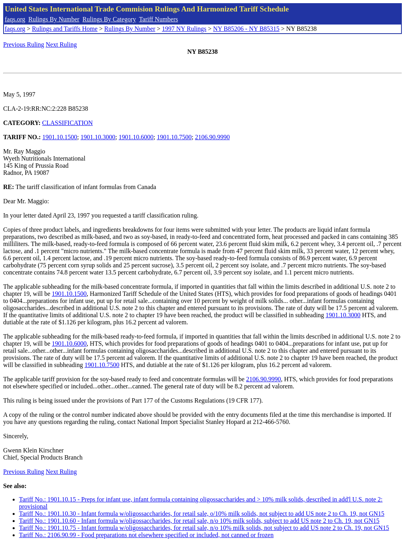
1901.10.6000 (136, 137)
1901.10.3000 (98, 137)
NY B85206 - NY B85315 (246, 28)
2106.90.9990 (212, 137)
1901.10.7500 (174, 137)
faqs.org (15, 19)
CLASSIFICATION (67, 122)
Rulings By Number (53, 19)
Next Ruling (61, 44)
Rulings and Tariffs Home (65, 28)
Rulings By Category (109, 19)
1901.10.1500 (59, 137)
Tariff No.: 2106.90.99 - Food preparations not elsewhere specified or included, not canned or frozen (146, 535)
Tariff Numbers (158, 19)
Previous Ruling (23, 44)
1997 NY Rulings (184, 28)
